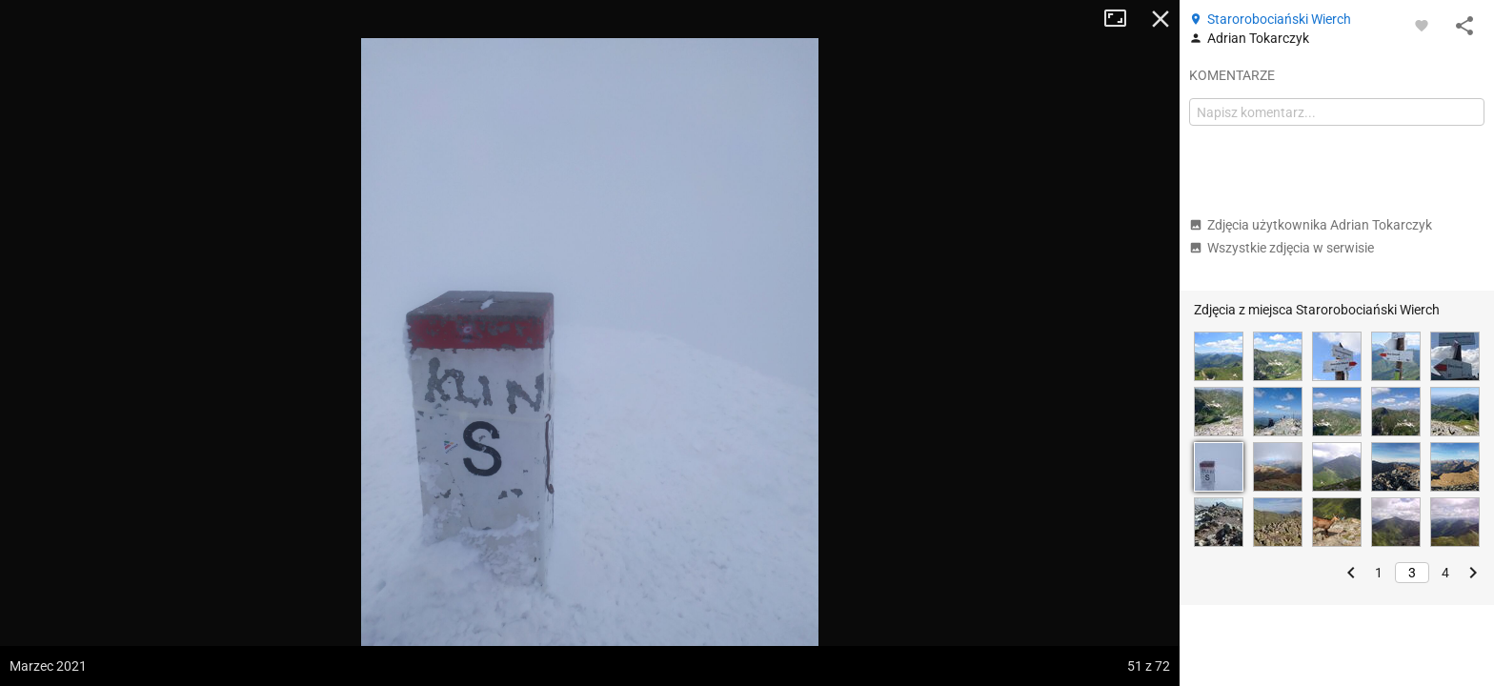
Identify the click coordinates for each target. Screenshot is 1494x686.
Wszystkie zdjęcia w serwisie (1281, 247)
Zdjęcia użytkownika (1310, 224)
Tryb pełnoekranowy (1122, 19)
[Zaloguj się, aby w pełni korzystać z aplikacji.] (1421, 24)
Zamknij (1160, 19)
